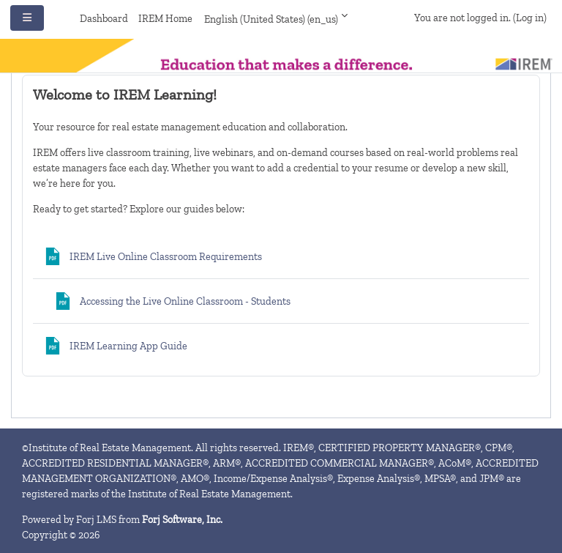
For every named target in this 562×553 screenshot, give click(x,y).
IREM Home (165, 18)
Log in (530, 18)
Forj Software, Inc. (182, 519)
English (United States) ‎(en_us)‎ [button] (271, 19)
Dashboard (104, 18)
